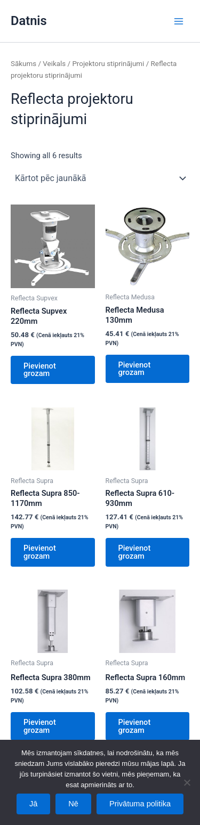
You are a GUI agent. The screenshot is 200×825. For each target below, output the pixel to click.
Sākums (23, 64)
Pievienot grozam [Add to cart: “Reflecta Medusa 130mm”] (134, 369)
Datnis (29, 20)
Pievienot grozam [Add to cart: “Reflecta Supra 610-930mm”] (134, 552)
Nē (73, 803)
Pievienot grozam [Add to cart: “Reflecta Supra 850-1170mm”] (39, 552)
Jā (33, 803)
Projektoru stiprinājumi (108, 64)
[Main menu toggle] (178, 20)
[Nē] (186, 782)
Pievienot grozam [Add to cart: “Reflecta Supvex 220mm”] (39, 370)
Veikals (54, 64)
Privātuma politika (140, 803)
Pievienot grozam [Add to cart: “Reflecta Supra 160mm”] (134, 726)
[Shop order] (100, 178)
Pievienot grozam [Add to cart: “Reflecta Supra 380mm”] (39, 726)
